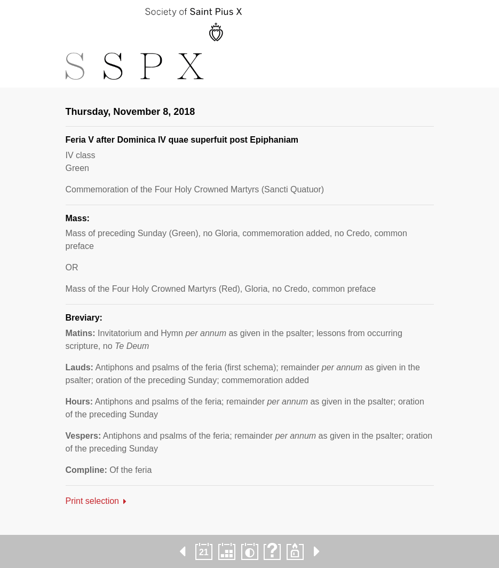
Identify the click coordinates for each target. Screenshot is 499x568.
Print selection (93, 500)
